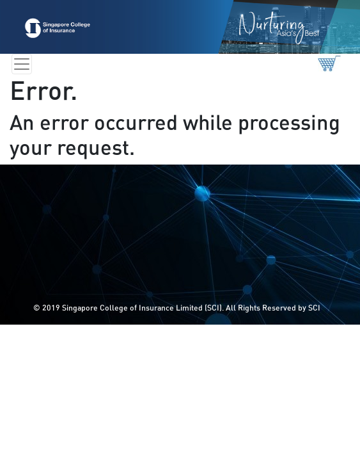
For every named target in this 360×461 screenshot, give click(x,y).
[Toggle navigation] (22, 64)
